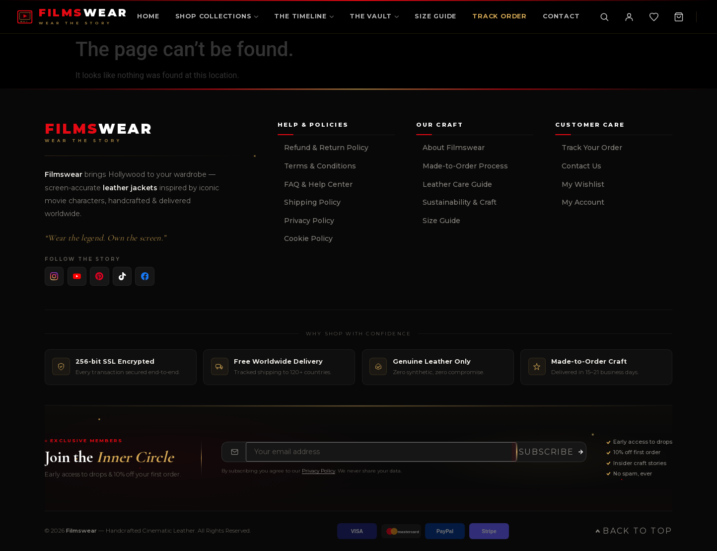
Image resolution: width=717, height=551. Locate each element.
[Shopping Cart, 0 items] (679, 17)
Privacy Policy (309, 220)
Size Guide (441, 220)
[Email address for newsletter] (381, 452)
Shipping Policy (312, 202)
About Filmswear (454, 147)
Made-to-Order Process (465, 165)
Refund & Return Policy (326, 147)
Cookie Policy (308, 238)
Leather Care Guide (457, 184)
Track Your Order (592, 147)
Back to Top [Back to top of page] (633, 531)
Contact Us (581, 165)
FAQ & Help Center (318, 184)
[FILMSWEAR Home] (72, 16)
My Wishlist (583, 184)
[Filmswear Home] (98, 133)
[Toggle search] (604, 17)
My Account (583, 202)
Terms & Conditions (320, 165)
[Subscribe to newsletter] (551, 452)
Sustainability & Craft (460, 202)
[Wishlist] (654, 17)
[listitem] (54, 276)
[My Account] (629, 17)
